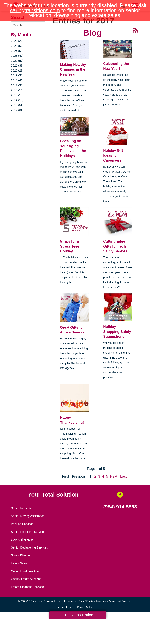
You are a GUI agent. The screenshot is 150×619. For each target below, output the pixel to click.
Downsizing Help (22, 539)
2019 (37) (17, 75)
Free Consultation (78, 615)
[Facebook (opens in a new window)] (120, 495)
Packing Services (22, 523)
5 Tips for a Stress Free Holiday (69, 246)
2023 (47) (17, 55)
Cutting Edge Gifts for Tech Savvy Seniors (115, 246)
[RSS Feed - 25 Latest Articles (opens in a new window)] (135, 30)
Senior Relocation (22, 508)
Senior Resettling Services (28, 531)
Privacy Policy (84, 607)
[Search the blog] (28, 25)
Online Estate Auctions (25, 571)
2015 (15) (17, 95)
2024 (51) (17, 50)
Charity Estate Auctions (26, 579)
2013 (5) (16, 105)
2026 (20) (17, 40)
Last (123, 476)
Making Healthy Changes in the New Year (73, 69)
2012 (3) (16, 110)
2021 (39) (17, 65)
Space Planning (21, 555)
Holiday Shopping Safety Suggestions (117, 331)
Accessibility (64, 607)
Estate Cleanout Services (27, 586)
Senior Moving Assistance (28, 516)
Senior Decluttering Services (29, 547)
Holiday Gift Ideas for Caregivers (113, 155)
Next (113, 476)
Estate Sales (19, 563)
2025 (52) (17, 45)
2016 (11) (17, 90)
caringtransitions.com (35, 10)
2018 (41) (17, 80)
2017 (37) (17, 85)
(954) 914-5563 (120, 506)
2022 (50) (17, 60)
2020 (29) (17, 70)
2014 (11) (17, 100)
